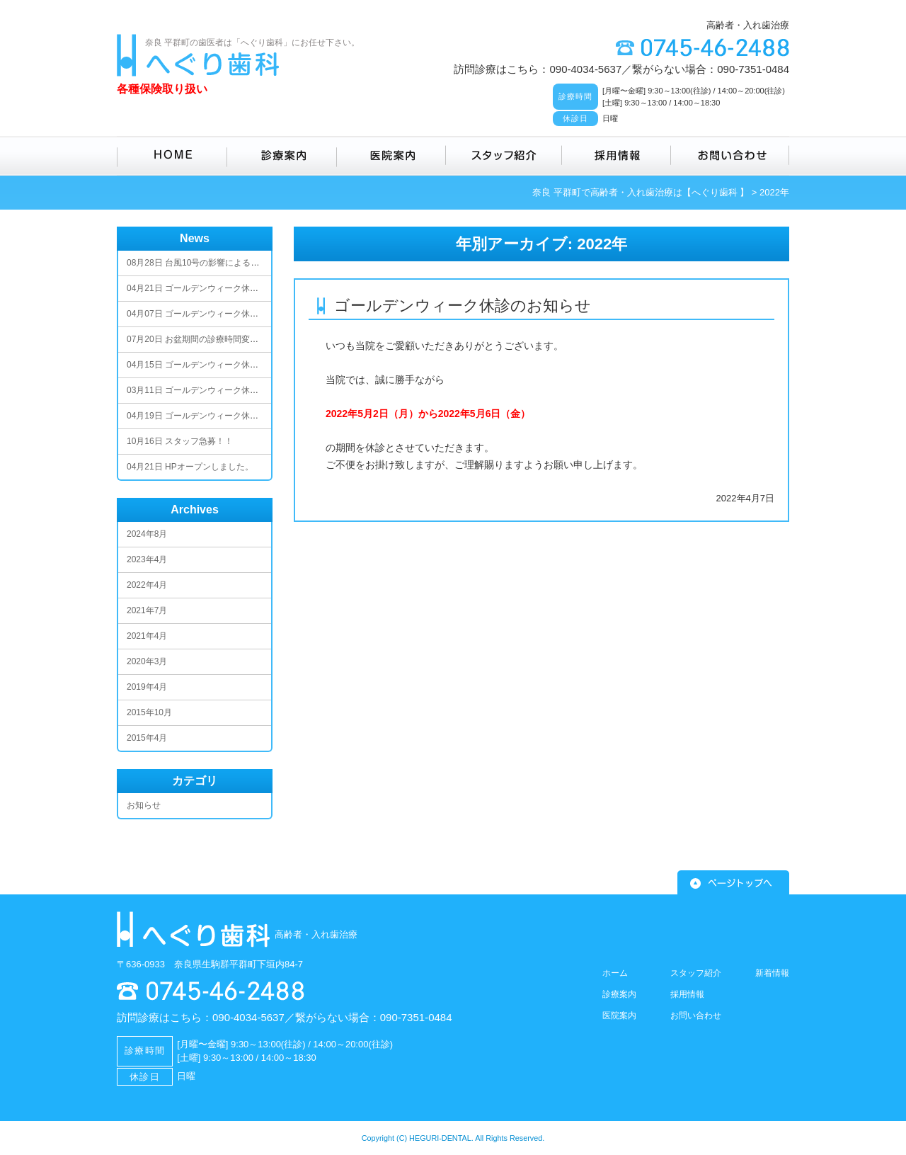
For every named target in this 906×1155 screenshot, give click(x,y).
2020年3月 (147, 661)
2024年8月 (147, 534)
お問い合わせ (730, 156)
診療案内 (282, 156)
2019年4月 (147, 687)
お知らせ (144, 805)
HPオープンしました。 (190, 467)
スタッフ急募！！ (180, 441)
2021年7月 (147, 610)
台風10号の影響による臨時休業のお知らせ (227, 263)
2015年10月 (149, 712)
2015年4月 (147, 738)
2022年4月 (147, 585)
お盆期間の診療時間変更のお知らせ (214, 339)
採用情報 (616, 156)
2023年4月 (147, 559)
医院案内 (391, 156)
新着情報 (772, 973)
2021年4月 (147, 636)
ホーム (615, 973)
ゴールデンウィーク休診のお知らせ (462, 305)
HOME (172, 156)
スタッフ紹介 (504, 156)
